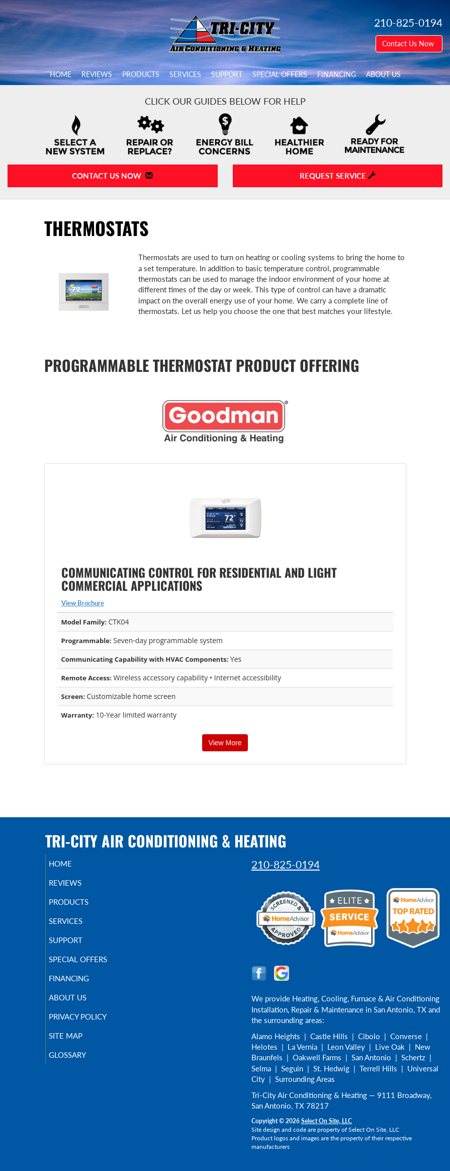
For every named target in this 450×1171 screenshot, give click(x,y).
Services (185, 74)
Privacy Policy (90, 1016)
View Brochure (82, 603)
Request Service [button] (338, 175)
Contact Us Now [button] (409, 43)
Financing (336, 74)
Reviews (96, 74)
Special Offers (279, 74)
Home (60, 74)
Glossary (79, 1054)
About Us (383, 74)
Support (226, 74)
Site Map (78, 1035)
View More (225, 743)
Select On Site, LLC (326, 1121)
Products (140, 74)
